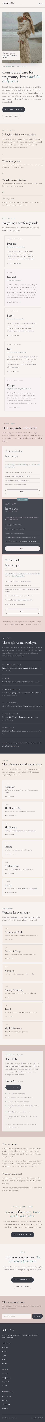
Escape (4, 1363)
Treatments (6, 1404)
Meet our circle (11, 118)
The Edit (5, 1374)
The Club (5, 1386)
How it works (6, 1396)
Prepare (5, 1347)
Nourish (5, 1351)
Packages (5, 1400)
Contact (5, 1408)
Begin (22, 613)
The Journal (6, 1378)
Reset (4, 1355)
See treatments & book (22, 1235)
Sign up (37, 1318)
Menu (41, 3)
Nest (3, 1359)
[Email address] (16, 1318)
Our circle (6, 1382)
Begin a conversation (13, 111)
